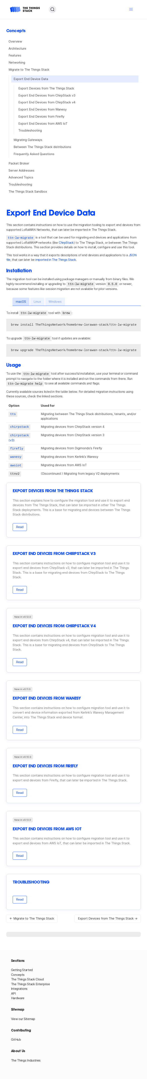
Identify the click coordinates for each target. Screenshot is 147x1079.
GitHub (16, 1037)
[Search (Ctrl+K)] (52, 9)
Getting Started (22, 967)
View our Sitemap (23, 1016)
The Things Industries (26, 1058)
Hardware (18, 995)
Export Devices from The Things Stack (46, 88)
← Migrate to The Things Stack (32, 916)
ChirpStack (66, 242)
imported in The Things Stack (55, 259)
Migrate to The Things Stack (29, 70)
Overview (15, 41)
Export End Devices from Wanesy (42, 109)
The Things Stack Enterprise (30, 982)
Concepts (18, 972)
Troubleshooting (30, 130)
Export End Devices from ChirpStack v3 (46, 95)
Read (20, 524)
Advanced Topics (21, 177)
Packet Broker (19, 163)
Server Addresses (21, 170)
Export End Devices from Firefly (41, 116)
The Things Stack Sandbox (28, 191)
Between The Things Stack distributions (42, 147)
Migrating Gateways (28, 140)
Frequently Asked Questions (34, 154)
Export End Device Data (31, 79)
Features (15, 55)
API (13, 991)
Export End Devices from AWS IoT (42, 123)
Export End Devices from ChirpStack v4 (47, 102)
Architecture (17, 48)
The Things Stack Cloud (27, 977)
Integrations (19, 986)
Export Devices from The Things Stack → (107, 916)
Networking (17, 62)
